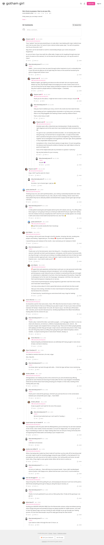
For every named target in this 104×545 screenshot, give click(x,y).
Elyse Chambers (30, 350)
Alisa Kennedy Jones (27, 13)
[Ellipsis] (80, 39)
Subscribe (91, 3)
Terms (54, 533)
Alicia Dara (29, 502)
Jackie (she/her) (30, 189)
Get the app (60, 537)
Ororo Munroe (30, 299)
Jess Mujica (29, 232)
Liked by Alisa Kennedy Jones (33, 41)
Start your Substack (47, 537)
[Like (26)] (42, 13)
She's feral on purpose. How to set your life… (36, 11)
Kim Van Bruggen (31, 477)
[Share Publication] (84, 3)
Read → (24, 19)
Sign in (99, 3)
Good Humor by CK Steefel (33, 422)
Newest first (77, 25)
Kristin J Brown (30, 373)
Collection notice (61, 533)
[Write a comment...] (53, 32)
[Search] (81, 3)
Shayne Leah (29, 39)
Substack (44, 541)
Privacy (50, 533)
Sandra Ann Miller (31, 449)
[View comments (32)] (46, 13)
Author (30, 66)
